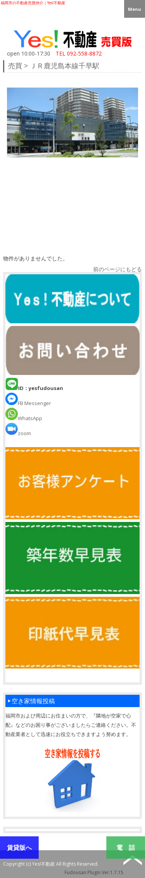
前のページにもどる (117, 269)
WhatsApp (23, 418)
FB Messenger (28, 403)
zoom (18, 433)
